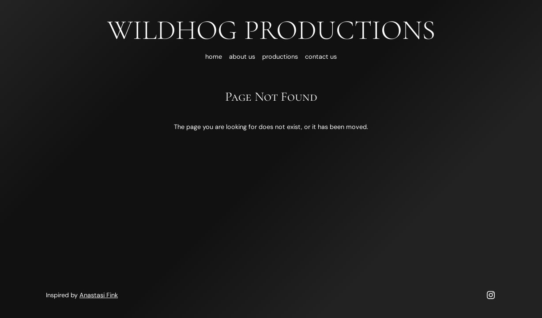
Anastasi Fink (98, 295)
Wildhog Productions (271, 30)
